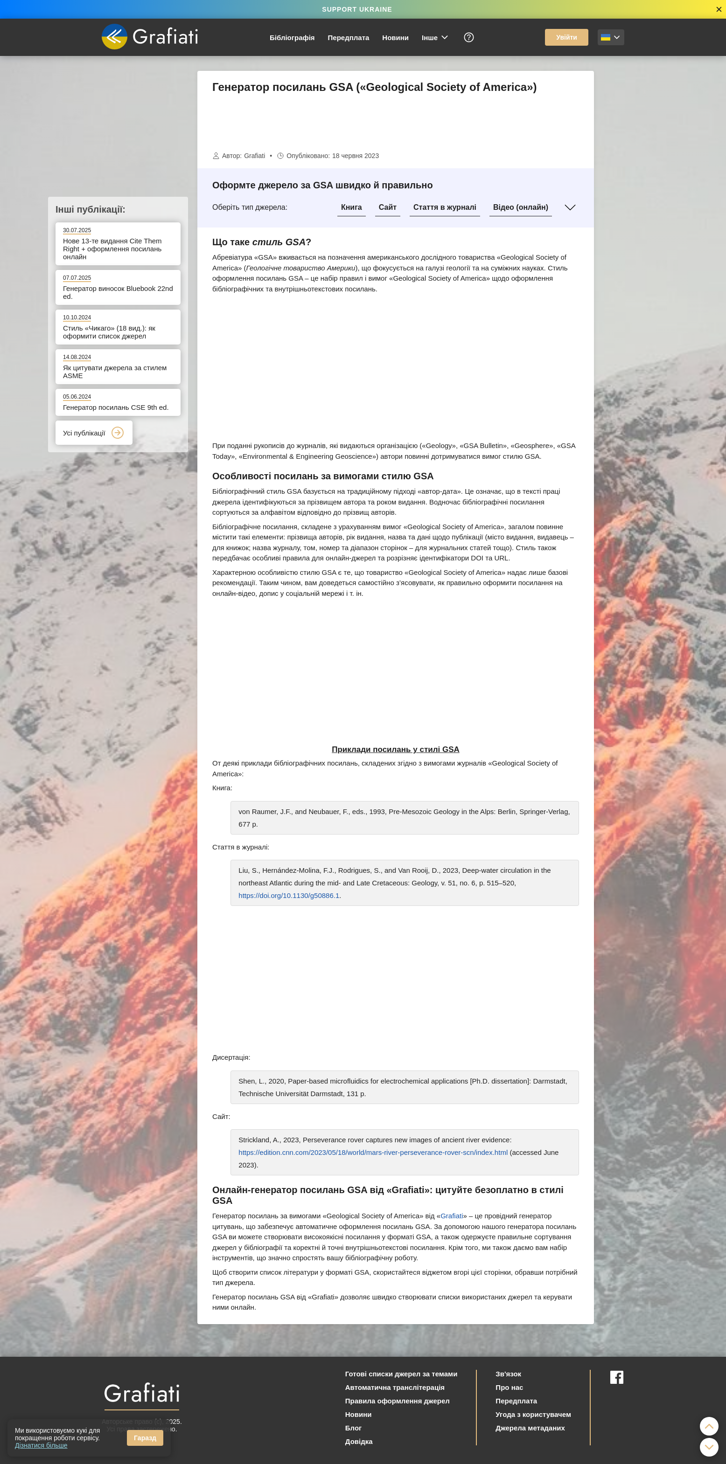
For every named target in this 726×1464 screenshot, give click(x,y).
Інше (435, 37)
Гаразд (145, 1438)
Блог (353, 1428)
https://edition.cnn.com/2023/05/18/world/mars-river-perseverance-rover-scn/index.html (373, 1152)
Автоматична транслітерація (395, 1387)
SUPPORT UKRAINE (357, 9)
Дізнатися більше (41, 1445)
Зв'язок (508, 1374)
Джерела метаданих (530, 1428)
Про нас (509, 1387)
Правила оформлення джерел (397, 1401)
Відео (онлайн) (520, 207)
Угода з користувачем (533, 1414)
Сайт (388, 207)
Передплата (349, 37)
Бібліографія (292, 37)
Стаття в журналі (444, 207)
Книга (351, 207)
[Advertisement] (640, 211)
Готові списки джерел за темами (401, 1374)
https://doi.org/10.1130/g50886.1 (288, 895)
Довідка (359, 1441)
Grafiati (254, 155)
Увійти (566, 37)
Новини (395, 37)
